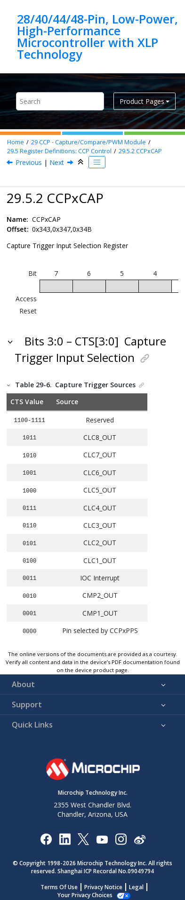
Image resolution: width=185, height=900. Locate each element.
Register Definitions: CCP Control (59, 151)
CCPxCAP (140, 151)
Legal (136, 881)
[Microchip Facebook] (46, 833)
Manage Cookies (85, 889)
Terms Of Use (59, 881)
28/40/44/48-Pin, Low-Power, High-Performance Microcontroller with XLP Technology (97, 37)
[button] (11, 341)
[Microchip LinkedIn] (65, 833)
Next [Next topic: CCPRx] (56, 162)
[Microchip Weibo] (139, 833)
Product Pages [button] (142, 101)
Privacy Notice (103, 881)
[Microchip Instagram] (121, 833)
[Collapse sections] (81, 162)
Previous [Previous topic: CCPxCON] (29, 162)
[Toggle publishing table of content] (96, 162)
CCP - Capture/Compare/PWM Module (88, 142)
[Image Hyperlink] (102, 833)
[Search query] (60, 101)
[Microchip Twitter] (83, 833)
